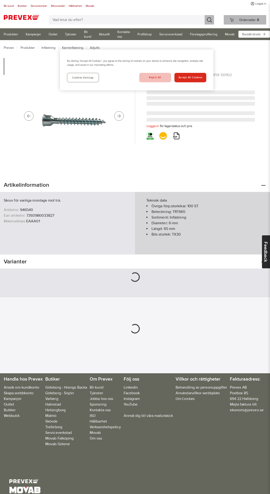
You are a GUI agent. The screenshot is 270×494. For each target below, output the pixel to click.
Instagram (132, 398)
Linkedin (131, 387)
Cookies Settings (83, 77)
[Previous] (29, 116)
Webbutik (12, 415)
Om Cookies (185, 399)
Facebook (132, 393)
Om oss (96, 438)
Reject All (155, 77)
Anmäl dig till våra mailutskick (148, 415)
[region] (136, 70)
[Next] (119, 116)
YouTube (131, 404)
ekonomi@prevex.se (247, 410)
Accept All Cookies (190, 77)
